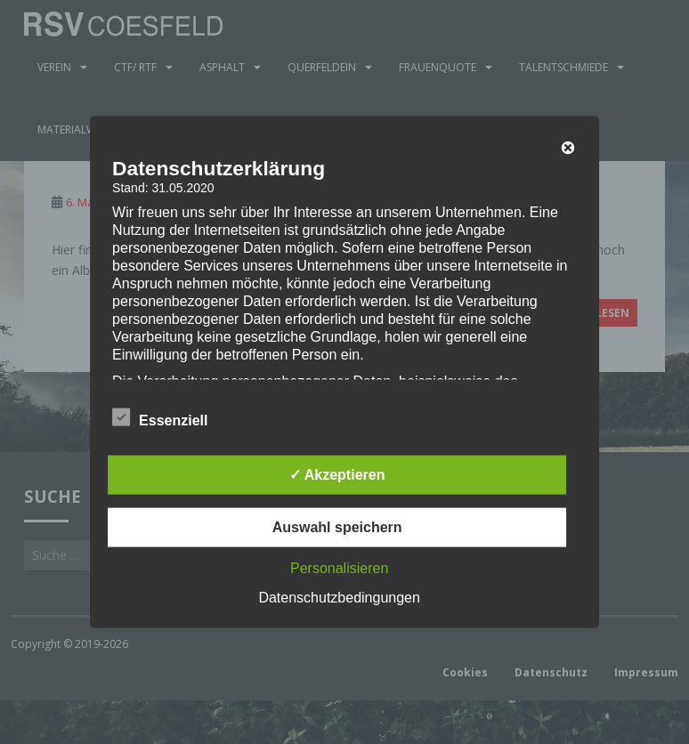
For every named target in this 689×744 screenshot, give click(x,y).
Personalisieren (339, 567)
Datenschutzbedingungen (338, 596)
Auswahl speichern (337, 526)
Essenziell (159, 417)
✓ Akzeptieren (337, 473)
